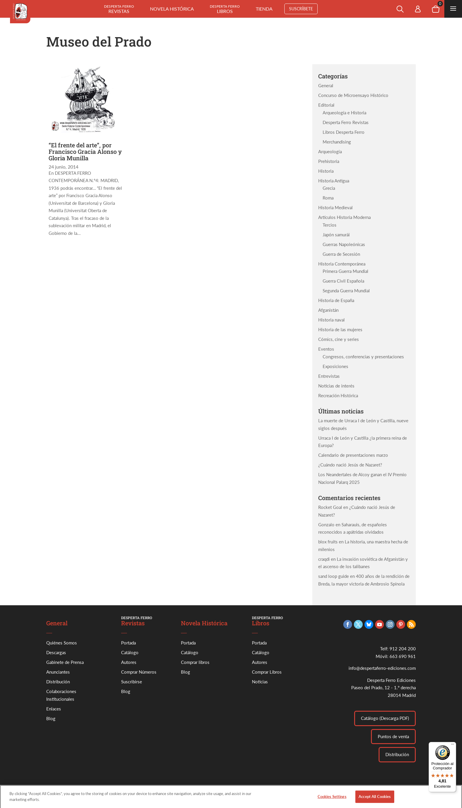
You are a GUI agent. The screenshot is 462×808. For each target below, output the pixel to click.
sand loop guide (333, 576)
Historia (326, 171)
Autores (128, 662)
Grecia (329, 188)
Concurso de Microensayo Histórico (353, 95)
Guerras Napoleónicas (344, 244)
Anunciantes (58, 672)
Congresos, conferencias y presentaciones (363, 356)
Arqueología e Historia (344, 112)
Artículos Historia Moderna (344, 217)
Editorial (326, 105)
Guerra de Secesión (341, 254)
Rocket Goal (330, 507)
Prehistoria (328, 161)
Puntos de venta (393, 736)
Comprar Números (138, 672)
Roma (328, 197)
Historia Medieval (335, 207)
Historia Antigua (333, 180)
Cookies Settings (332, 799)
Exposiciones (335, 366)
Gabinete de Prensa (65, 662)
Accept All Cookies (375, 799)
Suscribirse (131, 681)
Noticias (260, 681)
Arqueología (330, 151)
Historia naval (331, 319)
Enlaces (53, 708)
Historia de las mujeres (340, 329)
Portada (128, 642)
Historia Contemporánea (341, 263)
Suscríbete (301, 8)
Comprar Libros (267, 672)
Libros (225, 9)
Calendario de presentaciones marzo (353, 455)
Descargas (56, 652)
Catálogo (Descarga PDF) (385, 718)
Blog (50, 718)
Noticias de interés (336, 385)
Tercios (329, 224)
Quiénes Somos (61, 642)
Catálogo (129, 652)
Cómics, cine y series (338, 339)
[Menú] (452, 745)
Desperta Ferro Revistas (346, 122)
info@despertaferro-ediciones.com (382, 668)
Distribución (58, 681)
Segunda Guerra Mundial (346, 290)
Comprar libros (195, 662)
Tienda (264, 8)
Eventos (326, 349)
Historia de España (336, 300)
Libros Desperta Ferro (343, 132)
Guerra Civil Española (343, 280)
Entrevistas (329, 376)
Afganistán (328, 310)
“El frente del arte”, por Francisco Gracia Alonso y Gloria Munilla (85, 151)
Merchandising (337, 141)
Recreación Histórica (338, 395)
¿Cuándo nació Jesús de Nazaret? (350, 464)
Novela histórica (172, 8)
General (325, 85)
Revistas (119, 9)
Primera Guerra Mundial (345, 271)
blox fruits (328, 541)
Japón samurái (336, 234)
